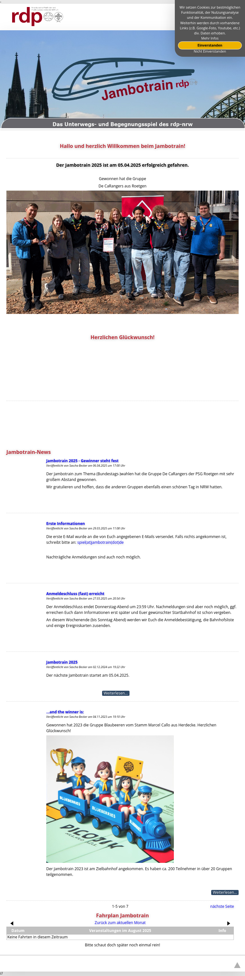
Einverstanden (209, 45)
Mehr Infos (210, 38)
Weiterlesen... (116, 693)
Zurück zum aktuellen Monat (120, 922)
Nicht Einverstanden (210, 51)
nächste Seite (222, 906)
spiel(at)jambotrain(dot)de (100, 542)
